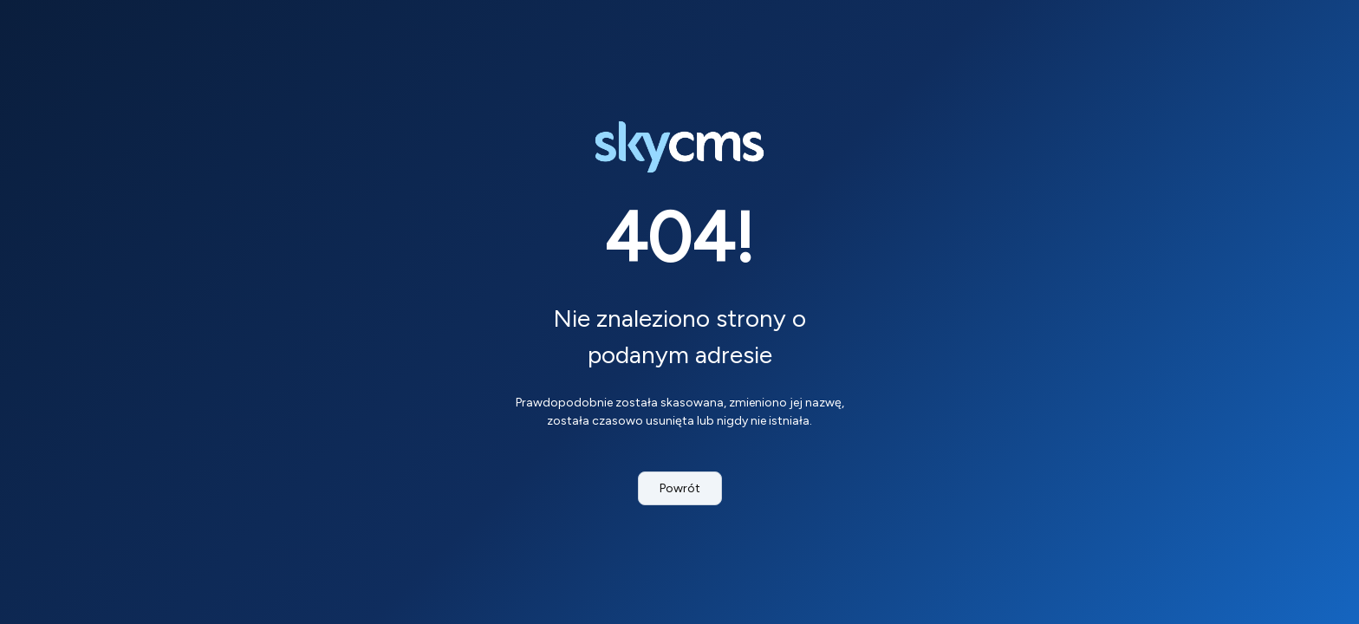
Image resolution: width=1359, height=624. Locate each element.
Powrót (680, 488)
